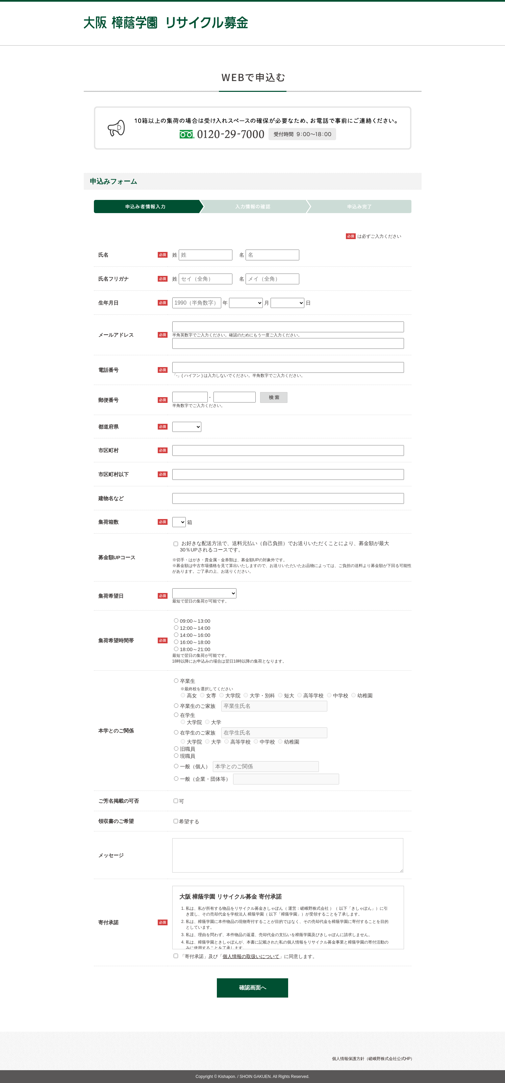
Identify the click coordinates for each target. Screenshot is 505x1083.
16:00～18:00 (192, 642)
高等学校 (310, 695)
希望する (186, 821)
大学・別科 (259, 695)
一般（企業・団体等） (202, 779)
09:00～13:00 (192, 621)
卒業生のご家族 (195, 706)
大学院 (230, 695)
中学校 (337, 695)
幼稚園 (362, 695)
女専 (208, 695)
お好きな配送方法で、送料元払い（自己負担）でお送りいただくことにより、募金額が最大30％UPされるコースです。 (281, 546)
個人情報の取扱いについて (251, 956)
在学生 (184, 715)
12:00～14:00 (192, 628)
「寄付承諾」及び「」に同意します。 (246, 956)
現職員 (184, 756)
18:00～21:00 (192, 649)
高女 (189, 695)
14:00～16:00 (192, 635)
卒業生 (184, 681)
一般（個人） (192, 766)
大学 (213, 722)
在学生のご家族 (195, 733)
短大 (286, 695)
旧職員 (184, 749)
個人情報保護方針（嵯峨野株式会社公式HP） (373, 1058)
